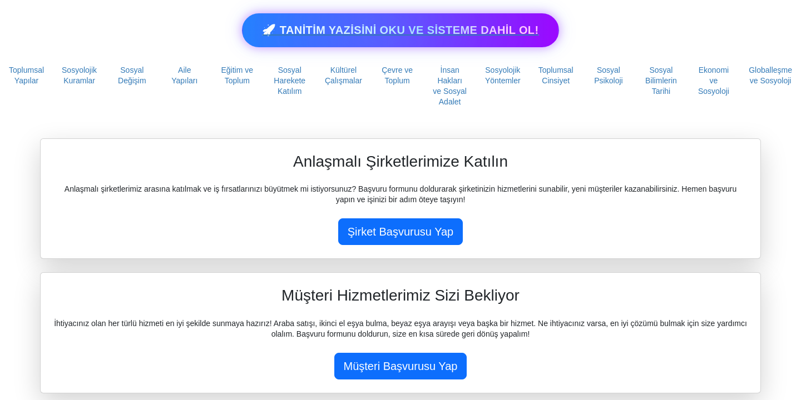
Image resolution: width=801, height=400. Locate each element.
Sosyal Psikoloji (608, 75)
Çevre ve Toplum (397, 75)
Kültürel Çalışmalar (343, 75)
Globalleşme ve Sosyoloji (770, 75)
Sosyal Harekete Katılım (289, 81)
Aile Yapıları (184, 75)
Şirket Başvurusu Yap (400, 232)
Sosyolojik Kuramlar (79, 75)
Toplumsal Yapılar (26, 75)
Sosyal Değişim (132, 75)
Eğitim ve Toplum (237, 75)
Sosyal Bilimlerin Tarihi (661, 81)
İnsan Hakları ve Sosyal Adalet (450, 86)
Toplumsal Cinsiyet (555, 75)
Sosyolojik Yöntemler (503, 75)
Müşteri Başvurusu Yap (401, 366)
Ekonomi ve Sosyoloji (713, 81)
